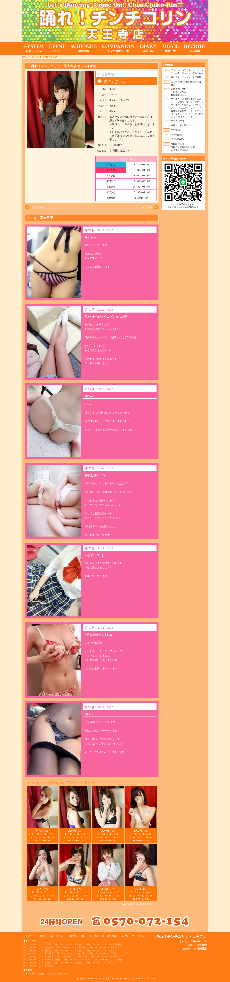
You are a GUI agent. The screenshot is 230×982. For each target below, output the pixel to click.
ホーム (25, 57)
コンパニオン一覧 (39, 57)
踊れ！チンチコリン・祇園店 (69, 962)
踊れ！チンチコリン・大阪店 (37, 944)
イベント (60, 936)
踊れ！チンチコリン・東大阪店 (38, 956)
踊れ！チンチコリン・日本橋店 (38, 947)
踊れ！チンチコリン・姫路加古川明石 (41, 959)
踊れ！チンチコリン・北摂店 (103, 953)
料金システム (46, 936)
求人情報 (111, 936)
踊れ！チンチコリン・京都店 (109, 959)
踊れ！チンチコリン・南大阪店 (72, 956)
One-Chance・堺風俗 (33, 973)
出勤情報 (73, 936)
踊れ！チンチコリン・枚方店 (71, 953)
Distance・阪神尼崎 (57, 973)
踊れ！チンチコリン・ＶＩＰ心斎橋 (104, 944)
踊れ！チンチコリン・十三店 (101, 950)
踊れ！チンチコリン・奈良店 (101, 962)
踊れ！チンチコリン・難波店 (69, 944)
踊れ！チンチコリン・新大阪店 (38, 953)
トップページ (29, 936)
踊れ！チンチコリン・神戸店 (105, 956)
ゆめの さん (37, 207)
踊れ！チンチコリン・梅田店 (37, 950)
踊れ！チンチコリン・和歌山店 (38, 965)
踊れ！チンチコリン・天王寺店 (104, 947)
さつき (54, 57)
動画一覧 (99, 936)
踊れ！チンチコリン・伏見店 (37, 962)
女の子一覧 (86, 936)
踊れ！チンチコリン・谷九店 (71, 947)
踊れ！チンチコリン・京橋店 (69, 950)
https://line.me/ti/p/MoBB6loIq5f (183, 207)
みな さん (147, 207)
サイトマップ (138, 936)
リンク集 (124, 936)
